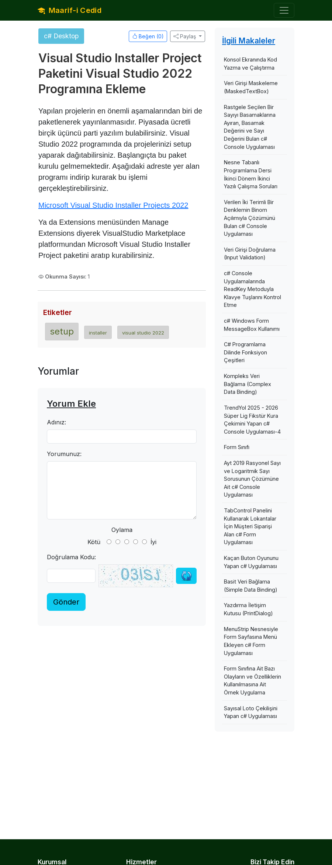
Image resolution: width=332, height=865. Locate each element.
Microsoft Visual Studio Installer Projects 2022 (113, 205)
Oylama (121, 529)
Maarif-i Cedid (69, 10)
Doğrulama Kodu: (71, 557)
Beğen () (148, 36)
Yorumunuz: (64, 454)
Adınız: (56, 422)
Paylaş (184, 36)
